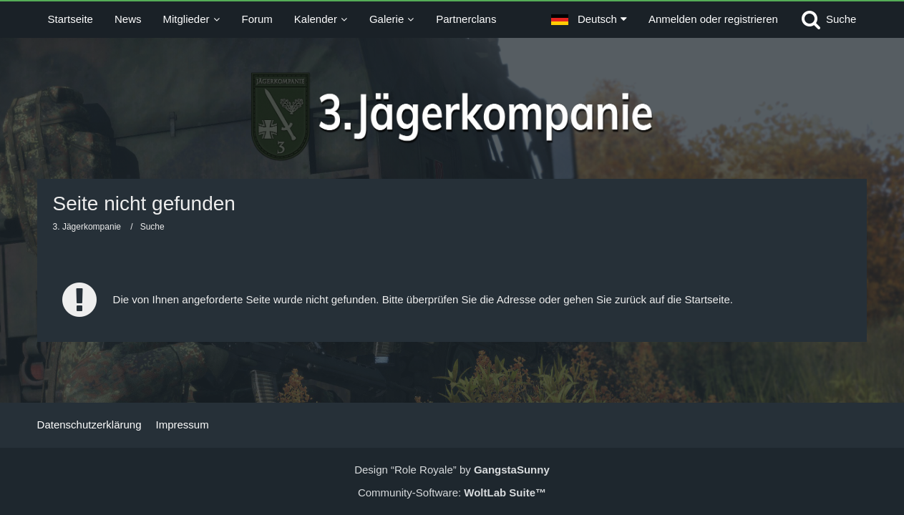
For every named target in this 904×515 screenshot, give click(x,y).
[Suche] (828, 19)
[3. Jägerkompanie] (452, 116)
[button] (589, 19)
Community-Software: (452, 492)
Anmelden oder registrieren (713, 19)
